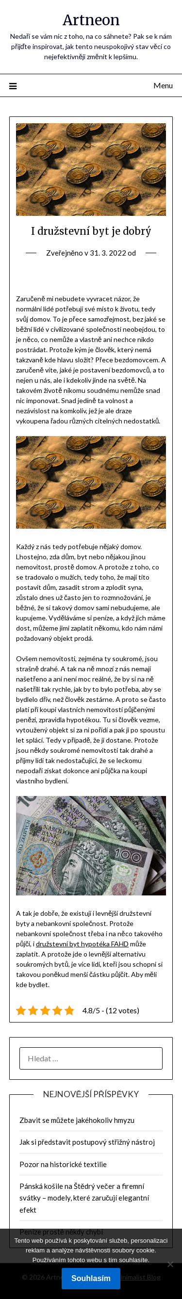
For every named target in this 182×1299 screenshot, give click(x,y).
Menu (163, 85)
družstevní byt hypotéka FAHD (82, 944)
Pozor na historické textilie (63, 1164)
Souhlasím (91, 1278)
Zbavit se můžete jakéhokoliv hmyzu (76, 1120)
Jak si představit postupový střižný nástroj (87, 1141)
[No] (170, 1264)
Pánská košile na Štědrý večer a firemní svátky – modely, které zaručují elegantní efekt (84, 1198)
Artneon (91, 20)
